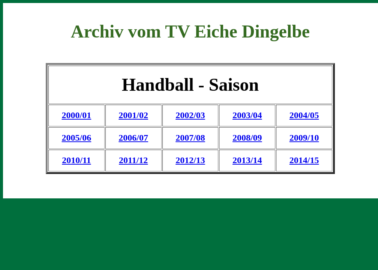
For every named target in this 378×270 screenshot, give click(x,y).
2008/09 (247, 137)
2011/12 (133, 160)
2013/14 (247, 160)
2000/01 (77, 115)
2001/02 (133, 115)
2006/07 (133, 137)
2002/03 (190, 115)
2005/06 (77, 137)
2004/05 (304, 115)
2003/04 (247, 115)
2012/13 (190, 160)
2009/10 (304, 137)
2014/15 (304, 160)
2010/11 (76, 160)
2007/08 (190, 137)
